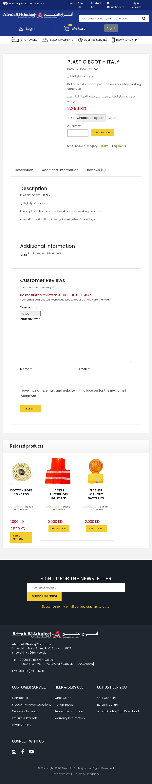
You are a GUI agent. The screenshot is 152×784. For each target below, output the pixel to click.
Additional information (60, 170)
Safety (103, 146)
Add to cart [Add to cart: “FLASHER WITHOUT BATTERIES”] (96, 528)
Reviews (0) (96, 170)
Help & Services (136, 5)
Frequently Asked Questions (31, 705)
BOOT (122, 146)
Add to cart (102, 132)
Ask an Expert (64, 705)
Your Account (106, 698)
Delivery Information (26, 711)
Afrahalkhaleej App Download (118, 711)
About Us (82, 5)
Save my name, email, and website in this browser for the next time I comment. (73, 393)
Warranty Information (70, 718)
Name (26, 369)
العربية (111, 28)
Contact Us (96, 5)
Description (24, 170)
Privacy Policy (21, 725)
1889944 (38, 3)
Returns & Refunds (24, 718)
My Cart (74, 28)
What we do (63, 698)
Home (71, 3)
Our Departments (115, 5)
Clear (111, 118)
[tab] (24, 170)
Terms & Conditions (87, 774)
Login (27, 28)
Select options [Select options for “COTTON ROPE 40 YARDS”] (18, 537)
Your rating (29, 307)
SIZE (70, 118)
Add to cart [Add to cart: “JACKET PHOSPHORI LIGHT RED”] (58, 528)
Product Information (69, 711)
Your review (30, 319)
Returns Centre (107, 705)
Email (84, 369)
